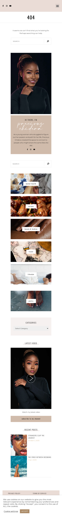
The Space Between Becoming (39, 457)
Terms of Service (40, 493)
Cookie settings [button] (11, 511)
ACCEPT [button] (24, 511)
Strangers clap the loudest (36, 436)
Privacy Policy (14, 493)
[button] (57, 6)
